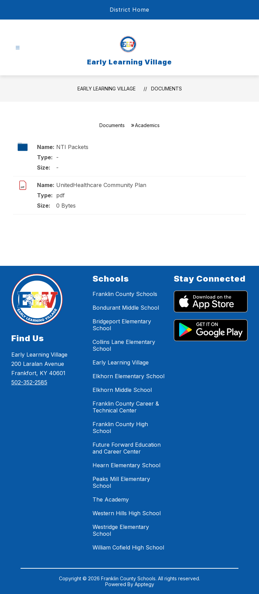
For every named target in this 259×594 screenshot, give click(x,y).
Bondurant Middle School (125, 307)
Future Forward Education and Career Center (126, 448)
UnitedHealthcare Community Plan (101, 185)
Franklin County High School (120, 427)
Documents (166, 88)
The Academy (110, 499)
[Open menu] (18, 48)
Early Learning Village (106, 88)
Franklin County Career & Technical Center (125, 407)
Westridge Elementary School (120, 530)
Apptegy (144, 584)
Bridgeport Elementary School (121, 325)
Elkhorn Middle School (122, 389)
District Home (129, 9)
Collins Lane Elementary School (123, 345)
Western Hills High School (126, 513)
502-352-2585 (29, 382)
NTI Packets (72, 147)
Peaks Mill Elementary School (121, 482)
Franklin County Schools (124, 293)
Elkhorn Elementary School (128, 376)
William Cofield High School (128, 547)
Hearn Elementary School (126, 465)
